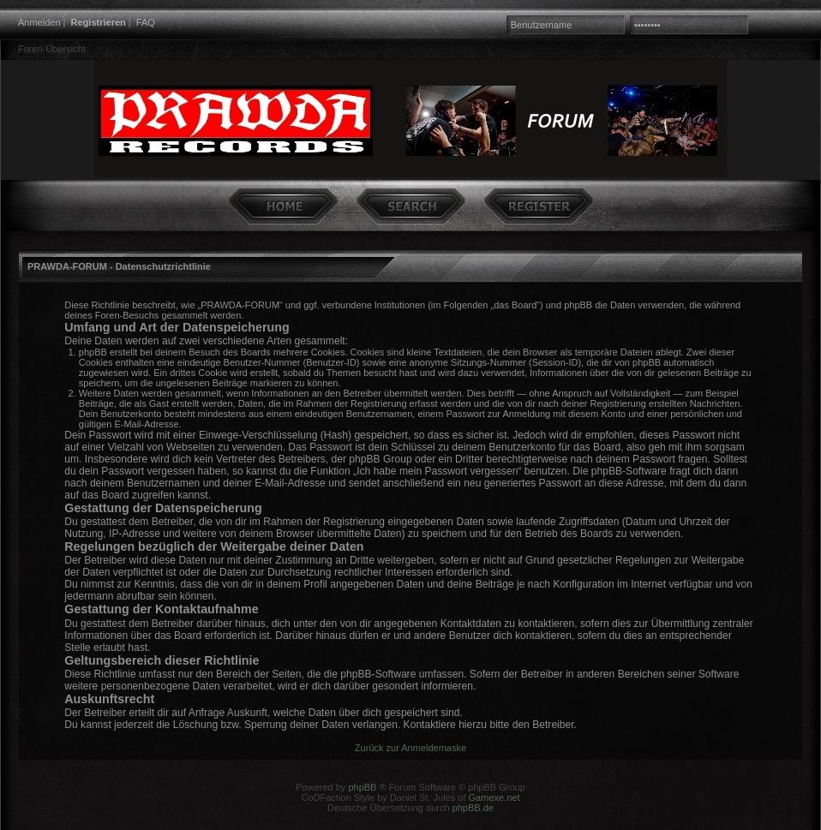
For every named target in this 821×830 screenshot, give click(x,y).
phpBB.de (473, 808)
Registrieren (98, 22)
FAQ (145, 22)
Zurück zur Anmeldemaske (410, 748)
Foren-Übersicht (52, 49)
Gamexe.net (494, 797)
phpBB (362, 787)
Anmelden (39, 22)
